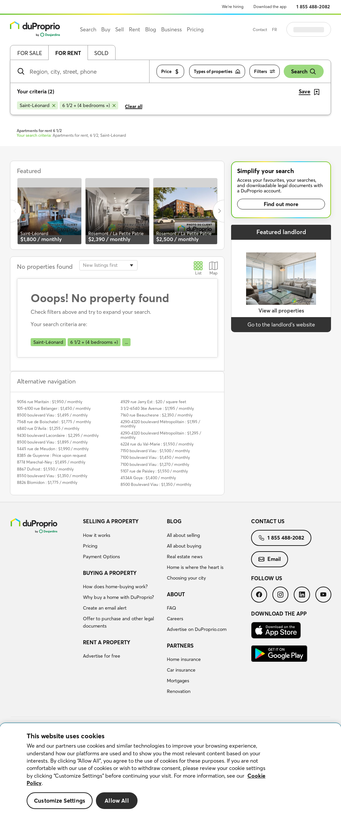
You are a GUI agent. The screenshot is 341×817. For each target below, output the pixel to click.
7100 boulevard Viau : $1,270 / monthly (155, 464)
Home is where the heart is (195, 567)
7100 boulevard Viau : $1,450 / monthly (155, 457)
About (176, 594)
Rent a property (106, 642)
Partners (180, 646)
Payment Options (101, 557)
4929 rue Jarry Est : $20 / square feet (153, 401)
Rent (134, 29)
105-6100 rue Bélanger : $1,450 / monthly (54, 408)
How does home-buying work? (115, 587)
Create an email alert (105, 608)
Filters (264, 71)
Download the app (269, 6)
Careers (175, 619)
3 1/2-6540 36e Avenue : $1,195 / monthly (157, 408)
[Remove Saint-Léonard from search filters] (37, 105)
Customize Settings (59, 800)
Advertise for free (101, 656)
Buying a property (110, 573)
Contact (276, 29)
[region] (170, 770)
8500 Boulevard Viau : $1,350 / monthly (156, 484)
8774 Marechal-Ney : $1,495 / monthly (51, 462)
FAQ (171, 608)
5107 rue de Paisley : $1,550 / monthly (154, 471)
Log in (317, 29)
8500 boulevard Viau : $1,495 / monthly (52, 415)
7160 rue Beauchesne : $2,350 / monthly (156, 415)
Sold (101, 53)
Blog (174, 521)
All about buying (184, 546)
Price (170, 71)
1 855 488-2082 (313, 7)
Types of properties (217, 71)
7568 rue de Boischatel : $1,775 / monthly (54, 421)
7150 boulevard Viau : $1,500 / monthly (155, 450)
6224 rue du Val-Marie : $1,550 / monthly (157, 444)
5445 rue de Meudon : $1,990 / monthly (53, 448)
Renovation (178, 691)
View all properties (281, 310)
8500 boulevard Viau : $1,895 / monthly (52, 442)
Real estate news (184, 557)
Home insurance (184, 659)
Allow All (117, 800)
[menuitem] (122, 540)
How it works (96, 535)
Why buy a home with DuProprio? (118, 597)
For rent (68, 53)
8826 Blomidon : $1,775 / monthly (47, 482)
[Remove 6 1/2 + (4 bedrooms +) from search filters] (89, 105)
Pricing (90, 546)
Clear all (134, 106)
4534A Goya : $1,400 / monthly (148, 477)
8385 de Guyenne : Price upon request (51, 455)
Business (171, 29)
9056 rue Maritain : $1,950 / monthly (49, 401)
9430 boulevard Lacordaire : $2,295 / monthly (58, 435)
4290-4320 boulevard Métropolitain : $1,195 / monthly (160, 424)
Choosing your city (186, 578)
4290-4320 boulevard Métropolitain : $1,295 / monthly (161, 435)
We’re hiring (232, 6)
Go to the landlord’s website (281, 324)
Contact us (267, 521)
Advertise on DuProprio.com (196, 629)
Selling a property (111, 521)
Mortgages (178, 681)
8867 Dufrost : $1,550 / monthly (45, 469)
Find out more (281, 204)
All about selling (183, 535)
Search (303, 71)
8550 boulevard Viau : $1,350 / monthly (52, 475)
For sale (29, 53)
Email (269, 559)
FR (291, 29)
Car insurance (181, 670)
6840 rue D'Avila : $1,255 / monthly (48, 428)
